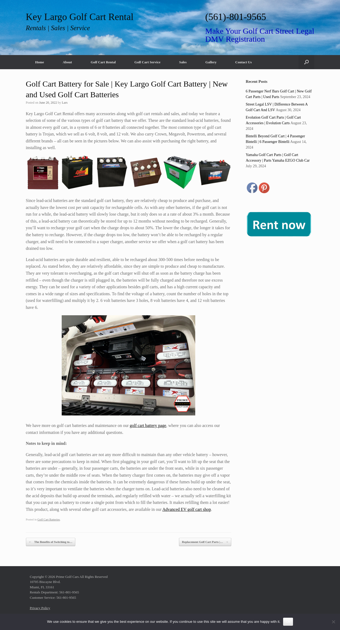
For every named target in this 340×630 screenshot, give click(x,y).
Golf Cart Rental (103, 62)
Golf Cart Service (147, 62)
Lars (65, 102)
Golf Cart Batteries (48, 519)
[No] (333, 621)
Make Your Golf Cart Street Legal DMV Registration (259, 34)
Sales (183, 62)
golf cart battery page (148, 425)
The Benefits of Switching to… (51, 542)
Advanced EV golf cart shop (186, 509)
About (67, 62)
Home (39, 62)
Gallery (211, 62)
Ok (288, 622)
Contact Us (243, 62)
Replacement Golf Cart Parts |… (205, 542)
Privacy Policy (40, 608)
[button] (306, 62)
